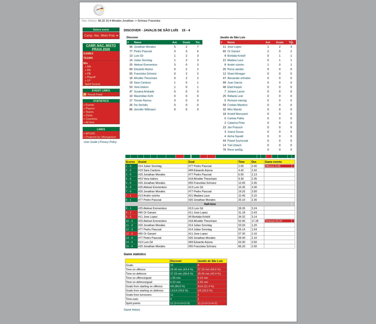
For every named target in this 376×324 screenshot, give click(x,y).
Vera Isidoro (141, 86)
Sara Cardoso (142, 82)
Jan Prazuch (235, 127)
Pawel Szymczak (237, 140)
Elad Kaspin (234, 86)
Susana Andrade (144, 91)
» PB (88, 73)
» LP (88, 80)
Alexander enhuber (239, 78)
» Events (88, 104)
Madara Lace (235, 60)
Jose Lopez (234, 46)
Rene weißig (235, 149)
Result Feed (95, 94)
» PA (88, 70)
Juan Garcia (234, 82)
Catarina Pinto (236, 122)
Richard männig (237, 100)
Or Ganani (233, 51)
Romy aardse (235, 69)
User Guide (91, 141)
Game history (132, 309)
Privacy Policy (108, 141)
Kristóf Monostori (237, 113)
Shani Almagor (236, 73)
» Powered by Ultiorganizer (99, 136)
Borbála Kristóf (236, 55)
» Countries (90, 118)
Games (88, 53)
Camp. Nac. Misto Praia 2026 (101, 47)
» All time (89, 122)
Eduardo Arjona (143, 69)
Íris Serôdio (141, 104)
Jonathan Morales (144, 46)
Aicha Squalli (235, 136)
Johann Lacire (236, 91)
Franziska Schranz (145, 73)
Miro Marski (234, 109)
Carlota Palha (235, 118)
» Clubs (88, 115)
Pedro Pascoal (143, 51)
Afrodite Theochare (145, 78)
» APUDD (89, 133)
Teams (88, 57)
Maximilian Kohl (143, 95)
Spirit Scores (92, 83)
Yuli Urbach (234, 145)
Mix (85, 63)
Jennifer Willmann (144, 109)
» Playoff (90, 77)
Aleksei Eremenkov (145, 64)
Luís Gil (138, 55)
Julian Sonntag (143, 60)
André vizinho (235, 64)
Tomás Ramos (142, 100)
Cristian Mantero (237, 104)
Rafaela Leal (235, 95)
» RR (88, 66)
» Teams (88, 111)
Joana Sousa (235, 131)
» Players (89, 108)
